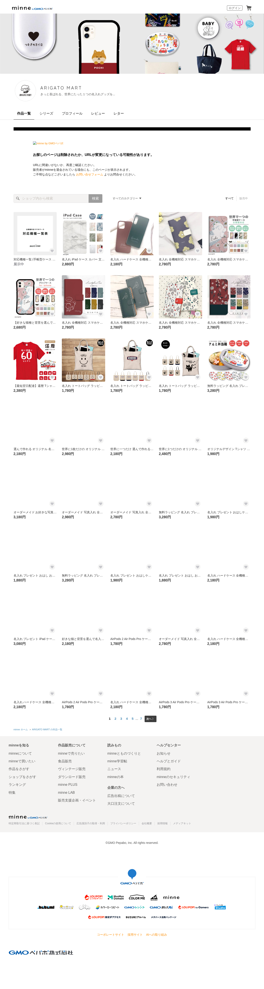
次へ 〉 (150, 718)
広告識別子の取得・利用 (91, 822)
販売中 (243, 198)
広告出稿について (121, 795)
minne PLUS (67, 784)
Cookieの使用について (58, 822)
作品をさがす (19, 768)
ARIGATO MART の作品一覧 (47, 729)
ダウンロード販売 (72, 776)
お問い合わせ (167, 784)
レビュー (98, 113)
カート (248, 8)
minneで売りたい (71, 752)
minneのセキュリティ (173, 776)
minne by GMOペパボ (32, 8)
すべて (229, 198)
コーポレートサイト (110, 933)
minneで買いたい (22, 760)
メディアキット (182, 822)
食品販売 (65, 760)
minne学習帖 (117, 760)
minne (28, 816)
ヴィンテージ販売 (72, 768)
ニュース (114, 768)
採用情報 (162, 822)
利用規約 (163, 768)
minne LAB (66, 791)
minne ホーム (21, 729)
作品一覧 (24, 113)
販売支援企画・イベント (77, 799)
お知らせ (163, 752)
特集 (12, 791)
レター (119, 113)
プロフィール (72, 113)
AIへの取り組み (156, 933)
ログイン (235, 8)
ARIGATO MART (81, 88)
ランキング (17, 784)
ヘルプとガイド (169, 760)
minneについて (20, 752)
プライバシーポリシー (123, 822)
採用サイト (135, 933)
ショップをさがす (22, 776)
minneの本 (115, 776)
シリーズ (46, 113)
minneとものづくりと (124, 752)
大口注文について (121, 802)
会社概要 (147, 822)
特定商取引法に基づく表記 (24, 822)
